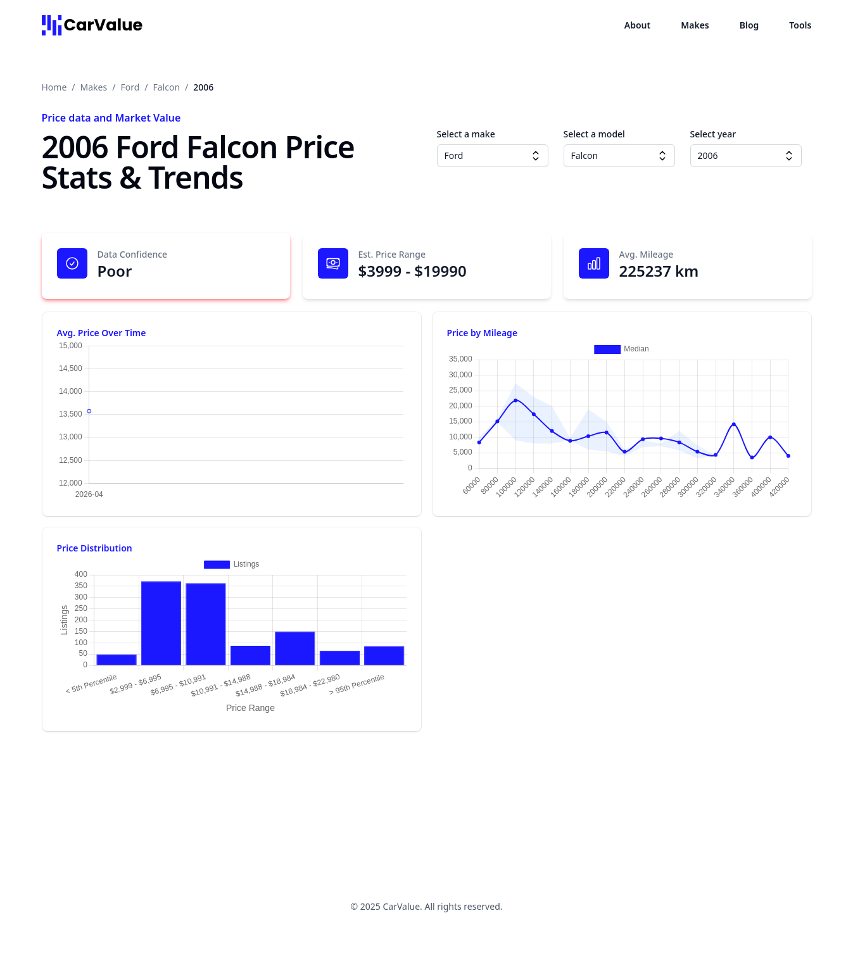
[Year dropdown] (789, 155)
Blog (749, 25)
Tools (800, 25)
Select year (713, 134)
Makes (695, 25)
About (637, 25)
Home (54, 87)
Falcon (166, 87)
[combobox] (492, 155)
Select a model (594, 134)
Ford (129, 87)
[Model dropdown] (662, 155)
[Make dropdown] (535, 155)
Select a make (466, 134)
